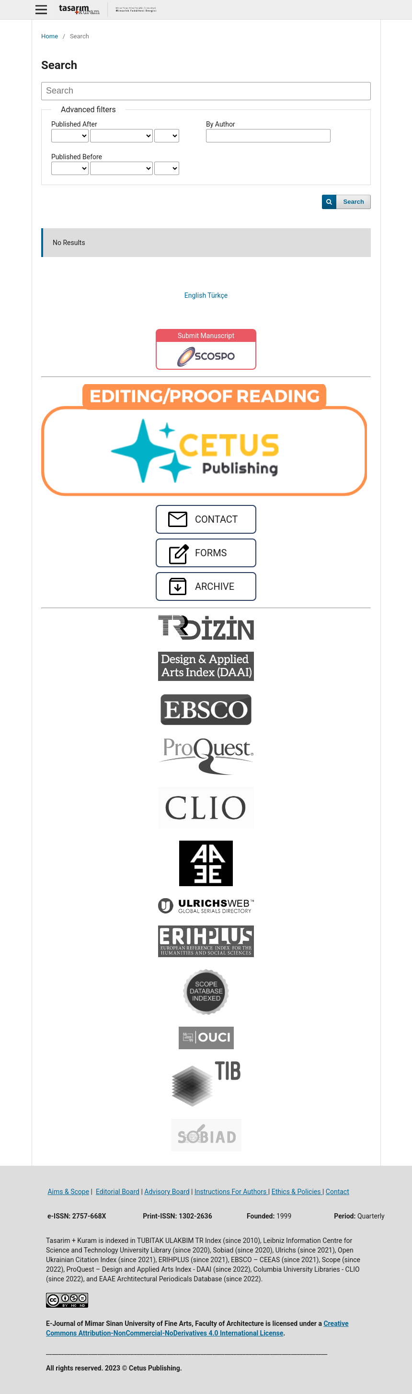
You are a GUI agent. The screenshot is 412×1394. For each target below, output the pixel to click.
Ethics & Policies (297, 1191)
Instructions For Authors (231, 1191)
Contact (337, 1191)
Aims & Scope (68, 1191)
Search (353, 201)
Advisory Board (166, 1191)
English (196, 295)
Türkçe (217, 295)
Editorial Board (117, 1191)
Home (49, 36)
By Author (220, 124)
